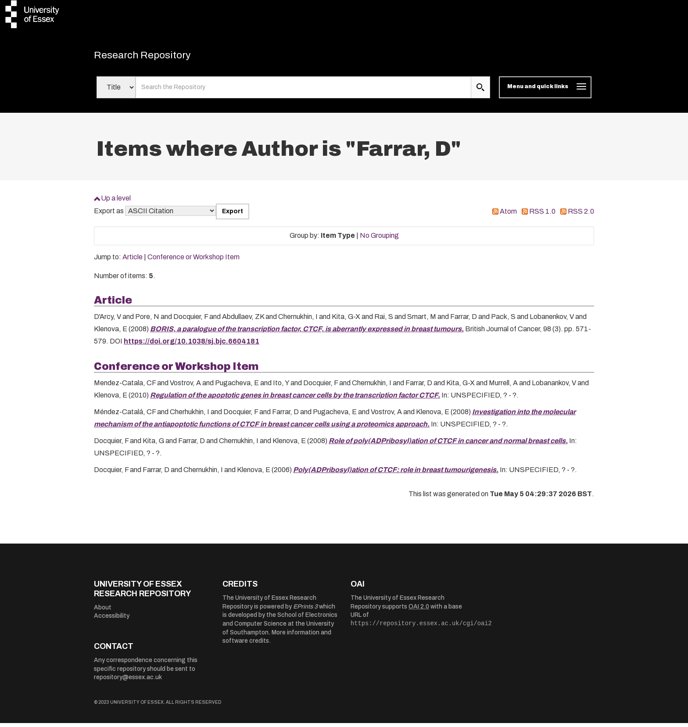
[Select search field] (116, 91)
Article (132, 261)
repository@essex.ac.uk (128, 681)
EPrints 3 (305, 610)
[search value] (303, 91)
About (102, 611)
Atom (508, 215)
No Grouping (379, 239)
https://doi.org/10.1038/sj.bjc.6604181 (191, 345)
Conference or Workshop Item (193, 261)
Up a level (116, 202)
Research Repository (155, 57)
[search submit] (480, 91)
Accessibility (111, 619)
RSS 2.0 (581, 215)
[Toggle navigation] (545, 91)
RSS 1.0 (542, 215)
